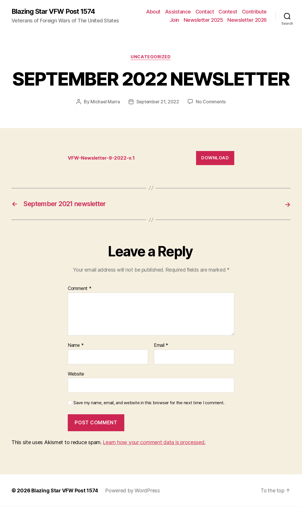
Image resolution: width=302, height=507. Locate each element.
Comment (80, 289)
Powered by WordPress (133, 491)
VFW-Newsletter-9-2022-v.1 (103, 158)
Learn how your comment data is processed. (154, 443)
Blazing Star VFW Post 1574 (54, 11)
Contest (227, 12)
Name (76, 345)
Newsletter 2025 (203, 20)
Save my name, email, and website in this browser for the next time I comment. (148, 403)
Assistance (178, 12)
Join (174, 20)
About (153, 12)
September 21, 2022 (157, 102)
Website (76, 374)
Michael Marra (105, 102)
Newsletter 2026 (247, 20)
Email (161, 345)
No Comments (211, 102)
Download (215, 158)
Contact (204, 12)
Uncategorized (151, 57)
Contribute (254, 12)
